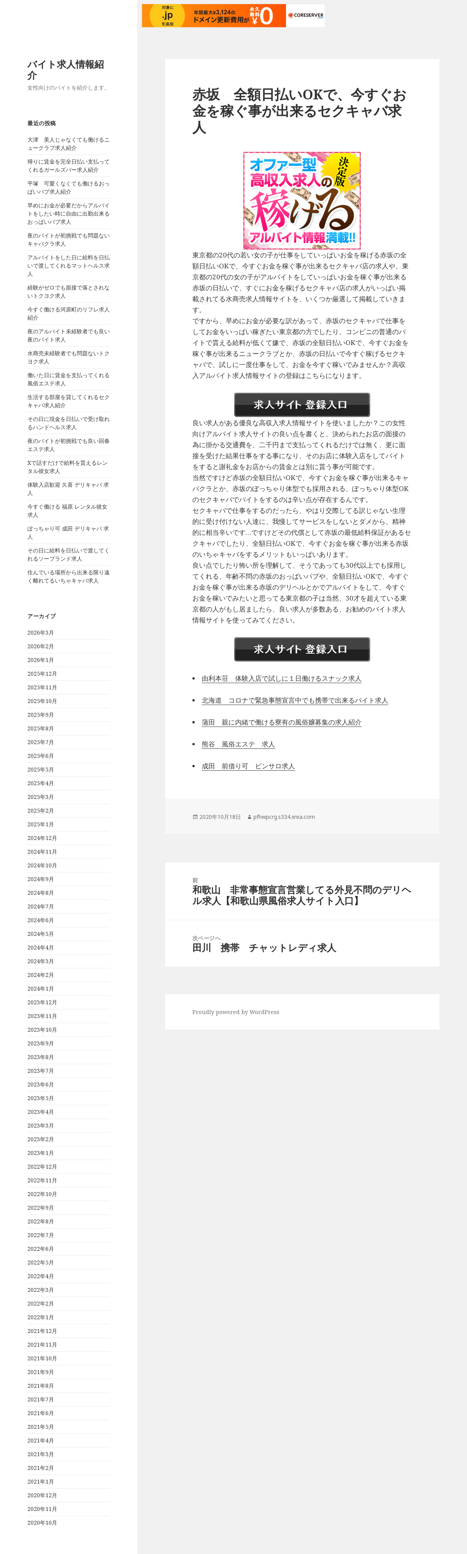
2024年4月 (40, 947)
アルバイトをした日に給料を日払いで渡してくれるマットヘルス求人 (68, 265)
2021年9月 (40, 1372)
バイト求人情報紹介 (65, 69)
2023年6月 (40, 1084)
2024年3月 (40, 961)
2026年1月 (40, 660)
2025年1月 (40, 824)
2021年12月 (42, 1331)
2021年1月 (40, 1481)
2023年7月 (40, 1070)
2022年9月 (40, 1207)
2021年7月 (40, 1399)
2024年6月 (40, 920)
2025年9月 (40, 714)
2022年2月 (40, 1303)
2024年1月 (40, 988)
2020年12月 (42, 1495)
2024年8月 (40, 892)
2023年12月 (42, 1002)
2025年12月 (42, 673)
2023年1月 (40, 1153)
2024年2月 (40, 974)
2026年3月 (40, 632)
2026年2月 (40, 646)
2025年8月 (40, 728)
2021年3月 (40, 1454)
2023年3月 (40, 1125)
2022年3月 (40, 1289)
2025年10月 (42, 701)
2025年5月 (40, 769)
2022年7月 (40, 1235)
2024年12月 (42, 838)
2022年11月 (42, 1180)
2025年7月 (40, 742)
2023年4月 (40, 1111)
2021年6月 (40, 1413)
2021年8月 (40, 1385)
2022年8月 (40, 1221)
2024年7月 (40, 906)
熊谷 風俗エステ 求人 (238, 743)
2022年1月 (40, 1317)
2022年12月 (42, 1166)
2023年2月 (40, 1139)
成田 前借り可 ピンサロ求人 (248, 765)
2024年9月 (40, 879)
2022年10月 (42, 1194)
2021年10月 (42, 1358)
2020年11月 (42, 1509)
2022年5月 (40, 1262)
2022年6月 (40, 1248)
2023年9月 (40, 1043)
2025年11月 (42, 687)
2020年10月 (42, 1522)
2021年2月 (40, 1467)
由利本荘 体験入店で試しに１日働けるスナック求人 (282, 678)
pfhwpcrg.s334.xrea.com (284, 816)
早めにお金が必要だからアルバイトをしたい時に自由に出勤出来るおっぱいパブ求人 (68, 213)
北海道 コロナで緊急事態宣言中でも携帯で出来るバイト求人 (295, 700)
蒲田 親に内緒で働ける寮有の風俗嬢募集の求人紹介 (282, 722)
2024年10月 (42, 865)
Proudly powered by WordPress (235, 1012)
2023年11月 (42, 1016)
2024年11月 (42, 851)
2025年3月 (40, 796)
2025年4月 (40, 783)
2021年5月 (40, 1426)
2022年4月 (40, 1276)
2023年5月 (40, 1098)
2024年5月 (40, 933)
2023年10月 (42, 1029)
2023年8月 (40, 1057)
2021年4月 (40, 1440)
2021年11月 (42, 1344)
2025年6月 (40, 755)
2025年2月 (40, 810)
